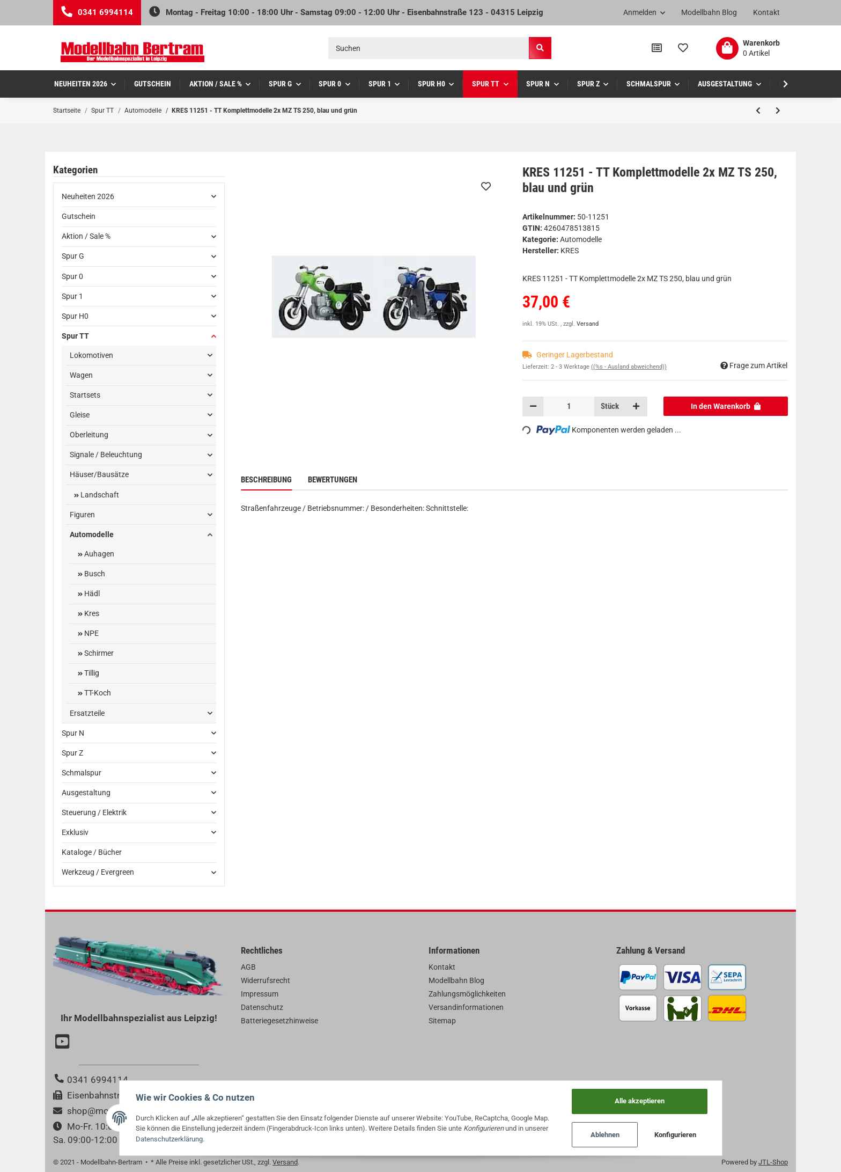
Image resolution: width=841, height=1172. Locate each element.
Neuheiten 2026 (88, 196)
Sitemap (442, 1020)
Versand (588, 323)
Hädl (91, 593)
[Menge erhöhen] (636, 406)
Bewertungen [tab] (332, 480)
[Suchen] (428, 48)
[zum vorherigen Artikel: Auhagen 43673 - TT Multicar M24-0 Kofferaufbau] (758, 110)
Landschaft (99, 494)
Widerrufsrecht (265, 980)
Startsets (85, 395)
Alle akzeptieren (640, 1101)
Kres (91, 613)
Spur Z (72, 753)
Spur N (73, 733)
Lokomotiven (91, 355)
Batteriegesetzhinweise (279, 1020)
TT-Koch (97, 692)
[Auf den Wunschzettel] (486, 186)
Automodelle (581, 239)
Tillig (91, 673)
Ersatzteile (87, 713)
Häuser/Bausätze (99, 474)
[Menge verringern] (533, 406)
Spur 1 (72, 296)
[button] (644, 13)
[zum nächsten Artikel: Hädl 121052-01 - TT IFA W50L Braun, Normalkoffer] (778, 110)
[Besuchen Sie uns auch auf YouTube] (64, 1042)
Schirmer (98, 653)
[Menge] (568, 406)
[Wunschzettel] (683, 48)
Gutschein (78, 216)
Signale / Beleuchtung (106, 454)
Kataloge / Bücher (92, 852)
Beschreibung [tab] (266, 480)
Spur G (73, 256)
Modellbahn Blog (709, 12)
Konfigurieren (675, 1135)
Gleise (80, 415)
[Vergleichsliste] (657, 48)
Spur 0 (72, 276)
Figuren (82, 514)
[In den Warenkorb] (725, 406)
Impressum (259, 994)
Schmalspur (81, 772)
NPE (91, 633)
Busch (94, 573)
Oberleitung (89, 434)
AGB (248, 967)
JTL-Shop (773, 1162)
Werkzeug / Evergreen (98, 872)
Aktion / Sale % (86, 236)
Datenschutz (262, 1007)
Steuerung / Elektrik (94, 812)
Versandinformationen (466, 1007)
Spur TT (75, 336)
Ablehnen (605, 1135)
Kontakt (766, 12)
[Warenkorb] (748, 48)
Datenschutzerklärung (169, 1139)
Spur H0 (75, 316)
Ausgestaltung (86, 792)
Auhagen (98, 554)
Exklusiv (75, 832)
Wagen (81, 375)
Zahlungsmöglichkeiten (467, 994)
